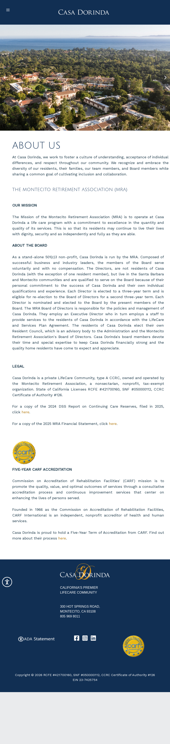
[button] (4, 77)
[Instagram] (85, 638)
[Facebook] (77, 638)
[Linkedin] (93, 638)
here (25, 412)
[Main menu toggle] (8, 10)
